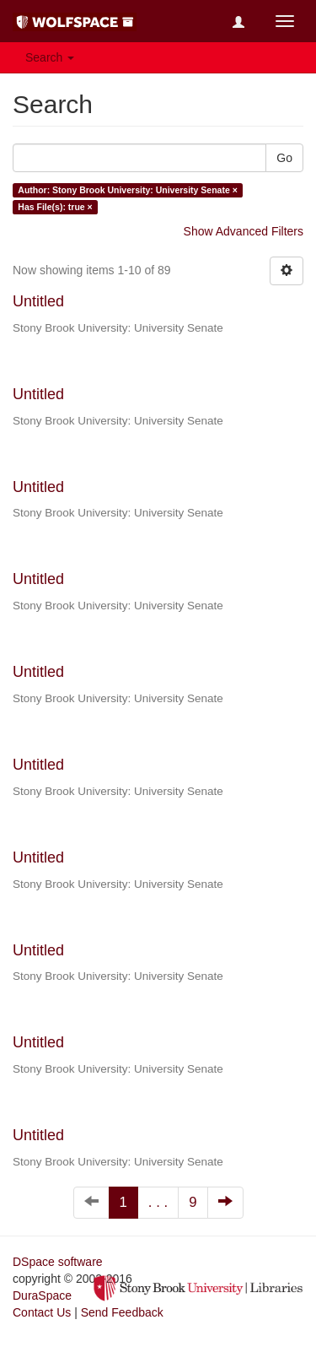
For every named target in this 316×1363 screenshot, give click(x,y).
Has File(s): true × (55, 207)
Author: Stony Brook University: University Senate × (128, 190)
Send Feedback (122, 1312)
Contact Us (42, 1312)
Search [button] (49, 57)
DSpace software (58, 1261)
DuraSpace (42, 1295)
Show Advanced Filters (243, 231)
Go (284, 158)
